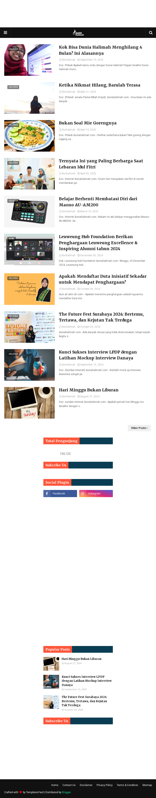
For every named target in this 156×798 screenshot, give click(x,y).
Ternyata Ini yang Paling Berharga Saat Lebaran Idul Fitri (101, 163)
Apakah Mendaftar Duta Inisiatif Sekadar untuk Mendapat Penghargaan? (103, 279)
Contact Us (69, 785)
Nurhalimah (68, 59)
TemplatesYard (35, 792)
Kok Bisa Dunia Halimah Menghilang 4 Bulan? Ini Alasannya (100, 50)
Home (54, 785)
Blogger (66, 792)
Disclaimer (86, 785)
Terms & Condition (127, 785)
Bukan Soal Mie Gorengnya (88, 122)
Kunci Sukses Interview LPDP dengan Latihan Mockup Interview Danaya (98, 355)
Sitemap (147, 785)
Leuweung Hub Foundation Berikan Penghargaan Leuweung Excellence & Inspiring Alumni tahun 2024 (98, 242)
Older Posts (138, 428)
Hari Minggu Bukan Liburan (89, 389)
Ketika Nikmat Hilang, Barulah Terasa (99, 85)
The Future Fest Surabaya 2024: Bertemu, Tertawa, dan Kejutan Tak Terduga (101, 317)
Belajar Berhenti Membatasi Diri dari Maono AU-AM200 (98, 201)
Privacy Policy (105, 785)
